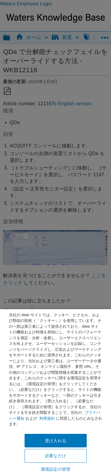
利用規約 (47, 418)
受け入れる (55, 440)
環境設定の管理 (55, 469)
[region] (55, 392)
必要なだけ (55, 455)
